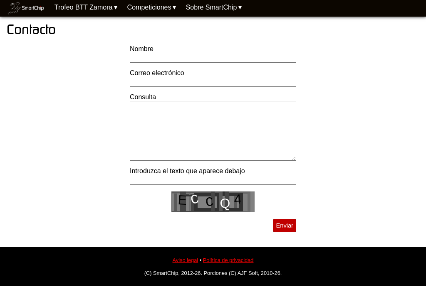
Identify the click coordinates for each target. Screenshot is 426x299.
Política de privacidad (228, 260)
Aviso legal (185, 260)
